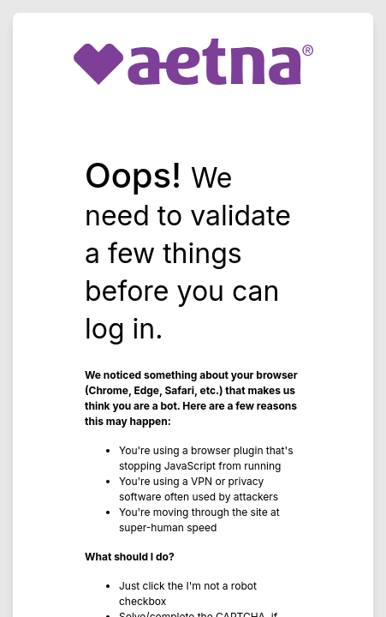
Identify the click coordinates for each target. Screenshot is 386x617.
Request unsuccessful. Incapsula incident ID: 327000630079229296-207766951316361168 (193, 308)
